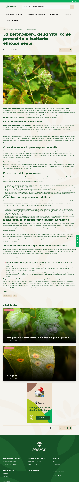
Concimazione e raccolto (9, 461)
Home (4, 29)
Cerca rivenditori (12, 20)
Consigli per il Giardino (14, 14)
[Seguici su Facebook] (69, 1)
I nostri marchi (8, 470)
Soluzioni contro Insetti (36, 14)
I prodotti (67, 14)
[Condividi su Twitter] (61, 50)
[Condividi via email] (70, 50)
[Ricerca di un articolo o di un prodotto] (46, 7)
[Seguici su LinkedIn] (75, 1)
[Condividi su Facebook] (64, 50)
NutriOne (5, 476)
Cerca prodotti (33, 470)
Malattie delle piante (30, 29)
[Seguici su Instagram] (67, 1)
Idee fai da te (56, 467)
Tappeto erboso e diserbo (10, 464)
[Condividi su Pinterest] (67, 50)
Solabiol (5, 473)
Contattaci (59, 1)
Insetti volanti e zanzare (34, 461)
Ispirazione (54, 14)
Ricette (54, 461)
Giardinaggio (56, 464)
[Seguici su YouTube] (72, 1)
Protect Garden (7, 479)
